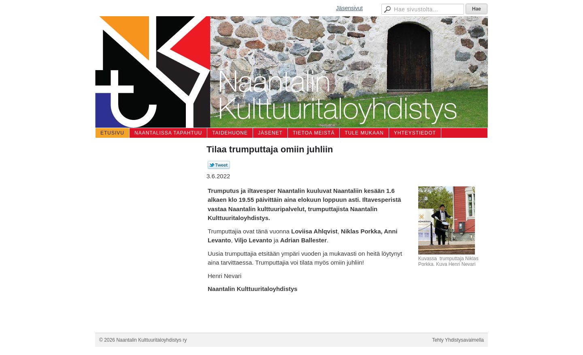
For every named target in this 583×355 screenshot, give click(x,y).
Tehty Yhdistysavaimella (458, 340)
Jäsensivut (349, 8)
